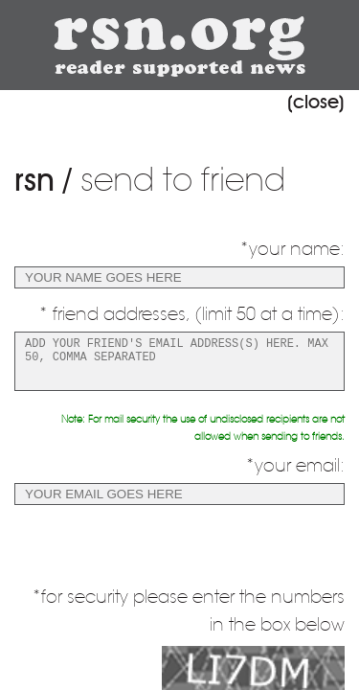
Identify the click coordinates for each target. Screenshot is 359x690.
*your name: (292, 249)
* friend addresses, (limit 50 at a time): (191, 314)
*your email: (295, 465)
